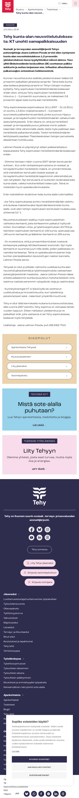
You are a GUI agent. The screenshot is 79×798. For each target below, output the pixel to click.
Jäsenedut (10, 594)
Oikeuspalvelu (11, 609)
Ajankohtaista (35, 10)
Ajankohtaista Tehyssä (23, 347)
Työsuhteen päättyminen (17, 678)
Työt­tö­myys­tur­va (13, 613)
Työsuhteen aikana (14, 673)
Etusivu (20, 10)
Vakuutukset (11, 618)
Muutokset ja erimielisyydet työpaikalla (25, 682)
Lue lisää (38, 425)
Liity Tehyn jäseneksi (42, 563)
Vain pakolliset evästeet (39, 767)
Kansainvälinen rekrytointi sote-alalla (24, 687)
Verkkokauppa (12, 651)
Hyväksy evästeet (39, 759)
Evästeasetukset (39, 775)
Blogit (7, 709)
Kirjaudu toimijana (42, 582)
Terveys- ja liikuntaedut (16, 632)
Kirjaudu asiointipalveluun (42, 573)
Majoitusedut (11, 623)
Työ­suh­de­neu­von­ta (14, 604)
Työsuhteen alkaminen (16, 668)
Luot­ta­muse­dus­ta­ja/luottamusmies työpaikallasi (30, 599)
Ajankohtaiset (11, 700)
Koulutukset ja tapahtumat (18, 641)
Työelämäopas (13, 659)
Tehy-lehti (9, 646)
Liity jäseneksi (19, 366)
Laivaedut (9, 627)
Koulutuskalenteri (21, 357)
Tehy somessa (39, 549)
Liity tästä (38, 469)
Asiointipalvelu (19, 376)
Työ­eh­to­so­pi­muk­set (15, 664)
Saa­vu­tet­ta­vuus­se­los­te (16, 787)
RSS (6, 790)
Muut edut (9, 637)
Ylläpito (7, 794)
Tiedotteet (52, 10)
